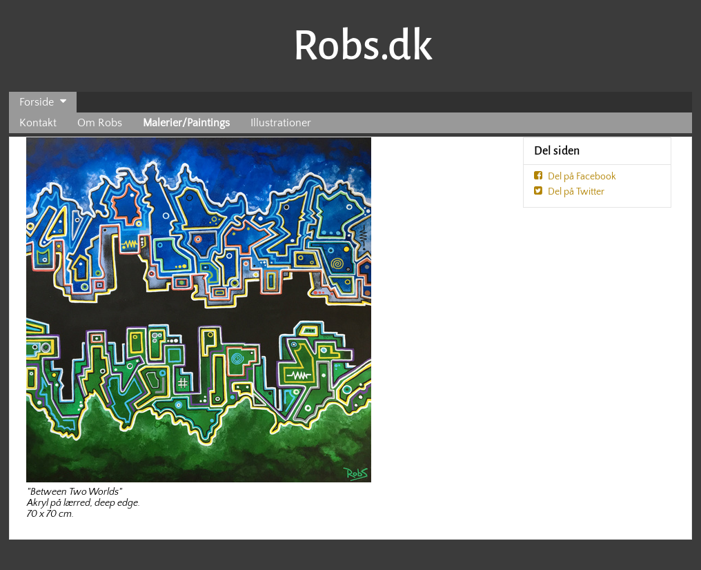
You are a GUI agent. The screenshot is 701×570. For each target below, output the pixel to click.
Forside (36, 102)
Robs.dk (363, 45)
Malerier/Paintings (186, 123)
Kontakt (38, 123)
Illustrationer (280, 123)
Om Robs (99, 123)
